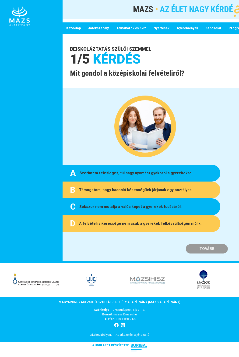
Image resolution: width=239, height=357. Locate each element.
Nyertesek (161, 28)
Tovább (207, 248)
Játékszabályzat (101, 334)
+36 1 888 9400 (126, 319)
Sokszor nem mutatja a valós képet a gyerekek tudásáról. (126, 207)
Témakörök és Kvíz (131, 28)
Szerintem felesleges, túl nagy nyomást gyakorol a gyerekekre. (131, 173)
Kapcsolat (213, 28)
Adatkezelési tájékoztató (132, 334)
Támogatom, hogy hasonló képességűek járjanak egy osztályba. (131, 190)
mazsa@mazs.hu (125, 314)
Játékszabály (98, 28)
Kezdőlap (73, 28)
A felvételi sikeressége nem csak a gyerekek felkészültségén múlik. (135, 223)
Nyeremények (187, 28)
